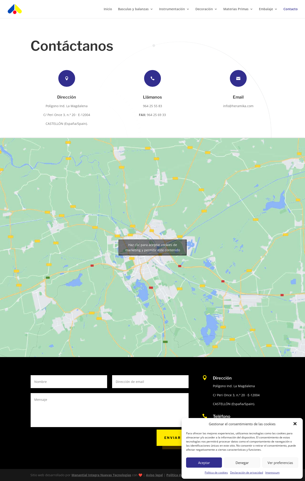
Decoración (204, 9)
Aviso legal (154, 475)
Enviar (172, 438)
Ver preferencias (280, 462)
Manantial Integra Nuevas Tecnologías (101, 475)
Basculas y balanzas (133, 9)
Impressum (272, 472)
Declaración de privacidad (246, 472)
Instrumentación (172, 9)
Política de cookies (216, 472)
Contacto (290, 9)
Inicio (108, 9)
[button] (295, 424)
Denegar (242, 462)
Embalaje (266, 9)
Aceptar (204, 462)
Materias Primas (235, 9)
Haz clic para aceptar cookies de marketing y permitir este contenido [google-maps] (152, 247)
